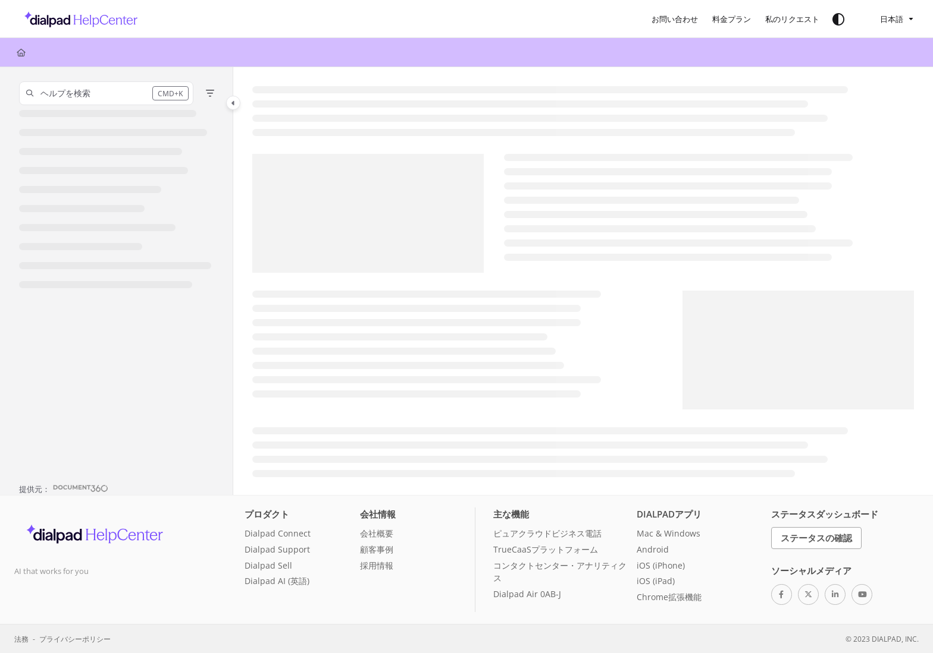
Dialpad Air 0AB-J (527, 594)
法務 (21, 638)
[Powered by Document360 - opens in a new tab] (63, 488)
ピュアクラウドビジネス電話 (547, 533)
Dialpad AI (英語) (277, 580)
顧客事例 (376, 549)
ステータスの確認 (816, 538)
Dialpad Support (277, 549)
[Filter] (210, 93)
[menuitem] (675, 19)
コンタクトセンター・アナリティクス (560, 572)
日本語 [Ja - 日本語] (884, 19)
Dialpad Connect (278, 533)
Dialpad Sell (268, 565)
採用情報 (376, 565)
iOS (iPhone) (661, 565)
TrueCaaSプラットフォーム (545, 549)
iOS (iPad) (656, 580)
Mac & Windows (668, 533)
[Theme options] (838, 19)
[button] (77, 19)
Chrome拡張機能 (669, 596)
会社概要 (376, 533)
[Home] (21, 52)
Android (653, 549)
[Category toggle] (233, 103)
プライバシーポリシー (75, 638)
